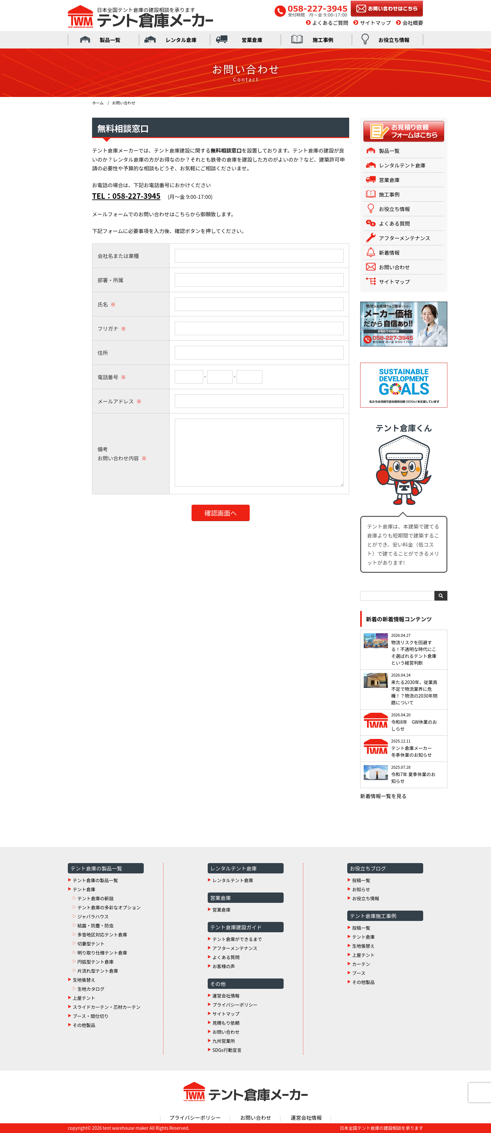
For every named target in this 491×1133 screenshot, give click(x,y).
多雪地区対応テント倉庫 (102, 934)
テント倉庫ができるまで (237, 939)
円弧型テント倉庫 (95, 961)
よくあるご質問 (330, 23)
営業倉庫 (252, 40)
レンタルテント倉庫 (402, 165)
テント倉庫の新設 (95, 898)
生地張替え (84, 980)
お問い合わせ (394, 267)
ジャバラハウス (93, 916)
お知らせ (361, 889)
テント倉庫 (84, 889)
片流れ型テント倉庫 (97, 970)
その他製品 (84, 1025)
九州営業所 (224, 1041)
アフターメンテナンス (404, 238)
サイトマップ (375, 23)
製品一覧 (109, 40)
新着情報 (389, 252)
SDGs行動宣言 (227, 1050)
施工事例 (323, 40)
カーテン (361, 964)
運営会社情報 (226, 995)
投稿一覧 (361, 880)
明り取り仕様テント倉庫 (102, 952)
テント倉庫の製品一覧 (95, 880)
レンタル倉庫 (180, 40)
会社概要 (412, 23)
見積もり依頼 (226, 1023)
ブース (358, 973)
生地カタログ (90, 989)
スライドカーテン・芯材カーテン (107, 1007)
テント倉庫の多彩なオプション (109, 907)
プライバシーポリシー (235, 1004)
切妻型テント (90, 943)
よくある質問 (394, 223)
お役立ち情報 (394, 40)
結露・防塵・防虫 (95, 925)
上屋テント (84, 998)
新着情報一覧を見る (383, 796)
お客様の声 (224, 966)
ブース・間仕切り (91, 1016)
